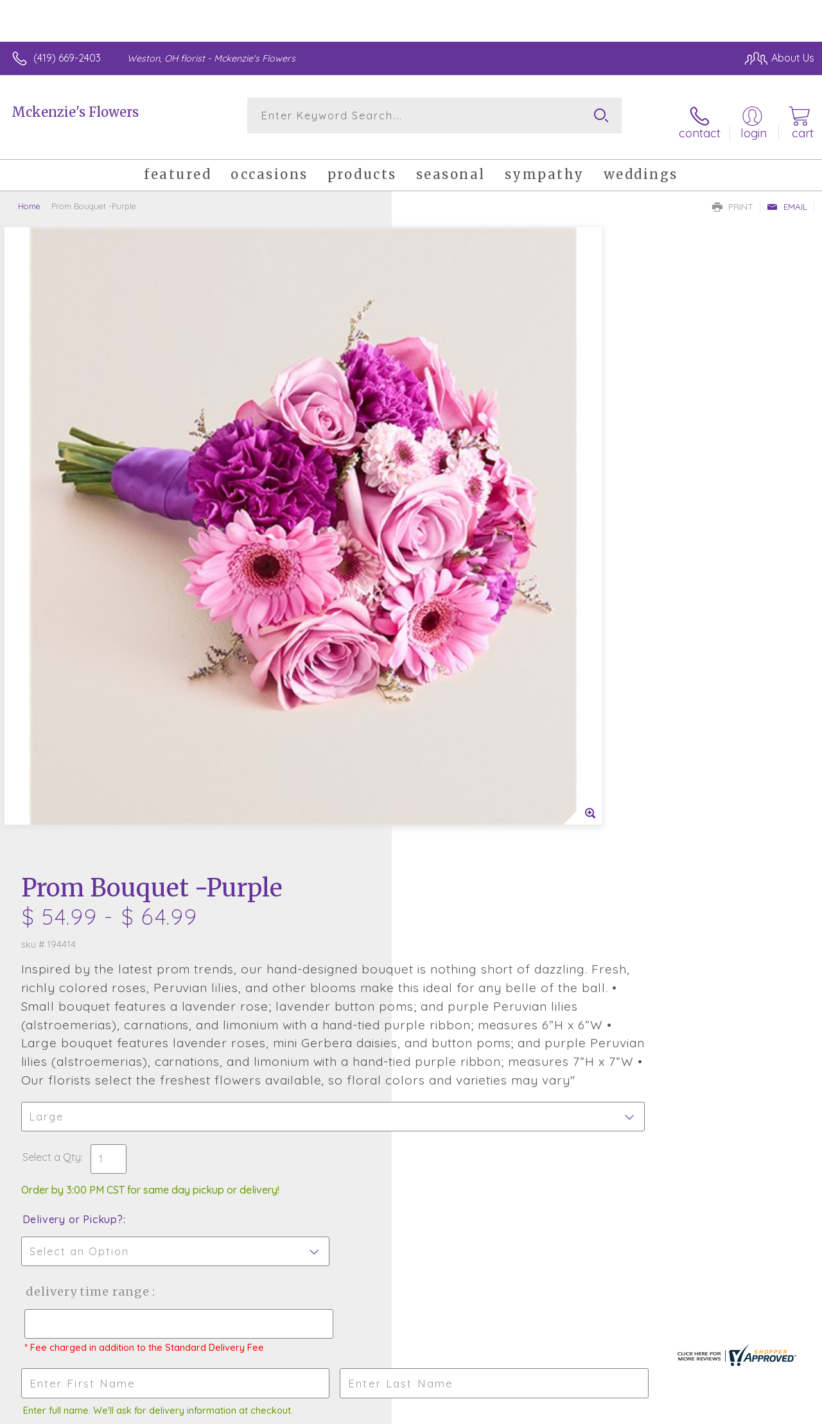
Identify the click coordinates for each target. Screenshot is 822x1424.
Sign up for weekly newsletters (411, 1097)
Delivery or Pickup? (462, 652)
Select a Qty (441, 590)
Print (732, 196)
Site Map (768, 1410)
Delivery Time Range (475, 724)
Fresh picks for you (411, 1026)
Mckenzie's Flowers (75, 112)
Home (29, 196)
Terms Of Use (521, 1410)
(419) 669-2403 (67, 57)
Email (787, 196)
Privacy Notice (597, 1410)
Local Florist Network (689, 1410)
